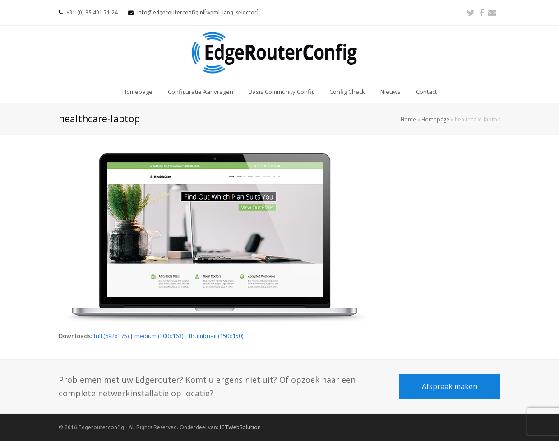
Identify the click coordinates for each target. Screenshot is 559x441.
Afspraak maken (449, 386)
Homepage (435, 119)
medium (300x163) (158, 336)
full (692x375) (111, 336)
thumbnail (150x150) (216, 336)
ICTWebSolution (240, 427)
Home (408, 119)
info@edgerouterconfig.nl (170, 12)
